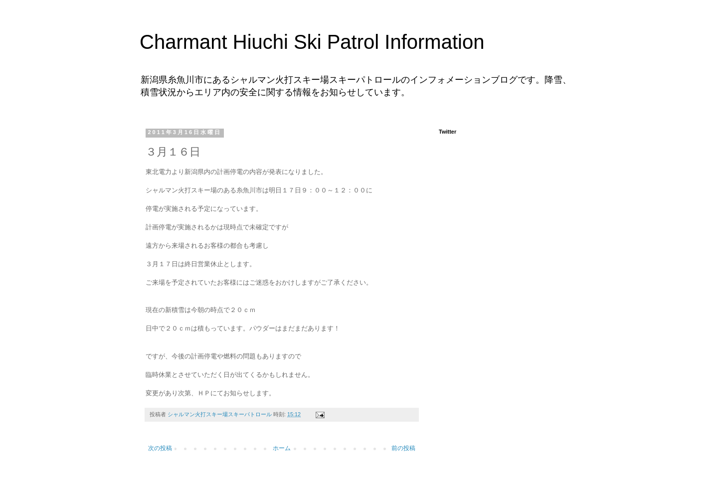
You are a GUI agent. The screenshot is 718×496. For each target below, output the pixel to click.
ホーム (282, 448)
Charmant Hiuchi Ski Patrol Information (312, 42)
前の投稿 (403, 448)
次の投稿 (160, 448)
